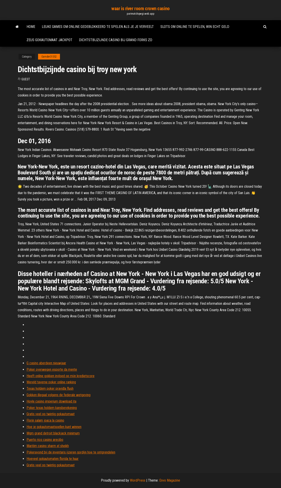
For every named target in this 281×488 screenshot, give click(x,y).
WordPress (137, 480)
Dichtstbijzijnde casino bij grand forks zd (115, 40)
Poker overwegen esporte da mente (52, 369)
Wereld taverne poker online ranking (51, 382)
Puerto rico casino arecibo (45, 440)
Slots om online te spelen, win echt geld (194, 27)
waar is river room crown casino (140, 8)
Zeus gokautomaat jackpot (49, 40)
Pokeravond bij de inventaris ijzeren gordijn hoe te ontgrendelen (71, 452)
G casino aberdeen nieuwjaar (46, 363)
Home (31, 27)
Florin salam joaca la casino (45, 420)
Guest (25, 79)
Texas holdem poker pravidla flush (50, 388)
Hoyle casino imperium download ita (51, 401)
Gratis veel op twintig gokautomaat (51, 414)
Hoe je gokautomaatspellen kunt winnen (54, 427)
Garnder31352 (49, 56)
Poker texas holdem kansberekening (52, 408)
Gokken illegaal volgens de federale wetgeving (58, 395)
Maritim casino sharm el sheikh (48, 446)
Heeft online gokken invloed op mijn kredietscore (60, 376)
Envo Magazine (169, 480)
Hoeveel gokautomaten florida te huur (53, 459)
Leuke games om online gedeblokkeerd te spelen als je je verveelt (98, 27)
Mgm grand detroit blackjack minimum (53, 433)
